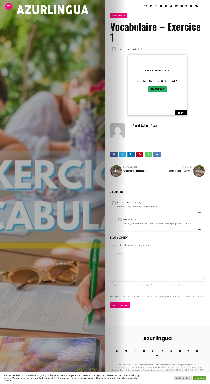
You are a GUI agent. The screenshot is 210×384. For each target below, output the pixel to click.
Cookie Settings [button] (182, 378)
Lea (120, 49)
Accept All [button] (200, 378)
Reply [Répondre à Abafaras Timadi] (201, 212)
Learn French (118, 15)
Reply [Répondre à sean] (201, 229)
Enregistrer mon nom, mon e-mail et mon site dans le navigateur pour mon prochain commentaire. (157, 296)
